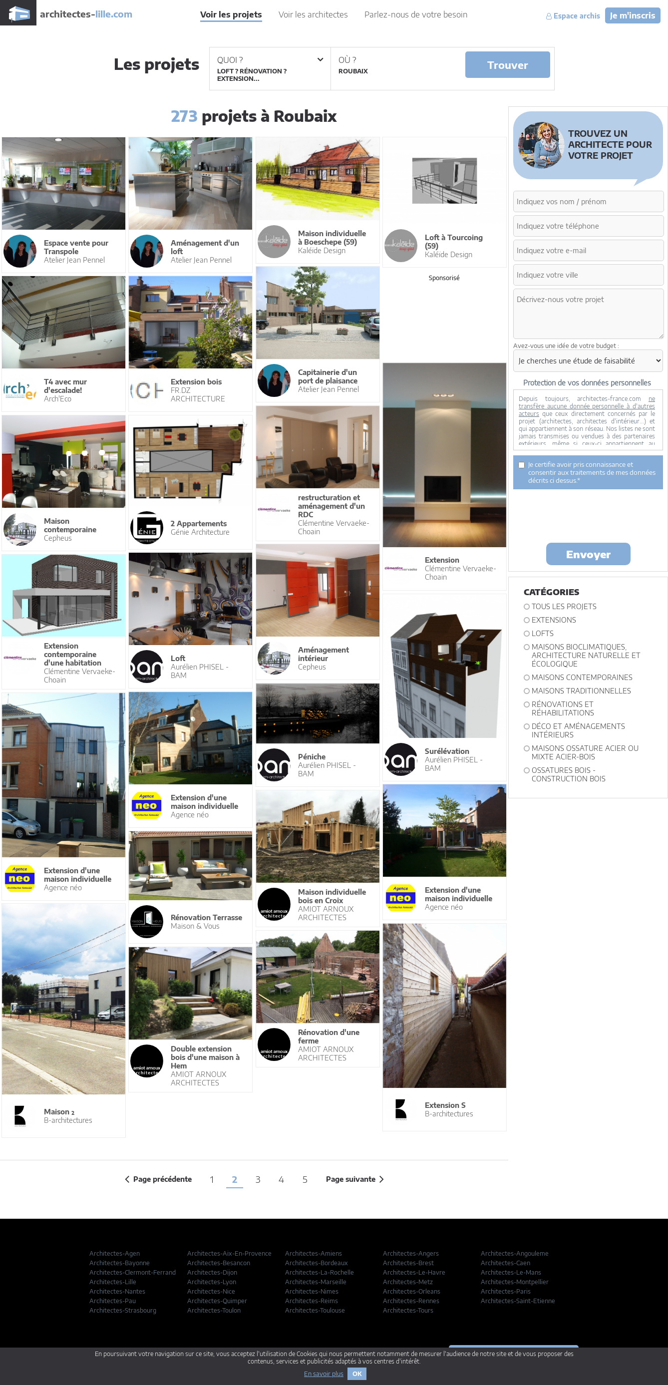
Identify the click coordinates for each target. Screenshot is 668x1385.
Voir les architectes (313, 14)
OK (356, 1374)
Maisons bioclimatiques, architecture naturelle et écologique (586, 655)
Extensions (554, 620)
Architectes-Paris (506, 1291)
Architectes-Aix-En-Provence (229, 1253)
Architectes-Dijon (212, 1272)
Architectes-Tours (408, 1310)
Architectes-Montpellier (515, 1282)
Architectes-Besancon (218, 1263)
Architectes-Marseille (315, 1282)
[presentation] (589, 515)
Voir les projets (231, 14)
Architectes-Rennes (411, 1301)
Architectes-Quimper (217, 1301)
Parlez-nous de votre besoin (416, 14)
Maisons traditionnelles (581, 691)
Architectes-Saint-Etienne (518, 1301)
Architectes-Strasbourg (122, 1310)
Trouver (507, 64)
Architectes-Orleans (411, 1291)
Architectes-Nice (211, 1291)
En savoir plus (323, 1374)
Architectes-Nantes (117, 1291)
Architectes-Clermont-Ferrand (132, 1272)
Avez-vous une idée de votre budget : (566, 345)
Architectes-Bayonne (119, 1263)
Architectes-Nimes (311, 1291)
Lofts (543, 633)
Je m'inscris (633, 15)
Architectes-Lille (112, 1282)
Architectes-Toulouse (315, 1310)
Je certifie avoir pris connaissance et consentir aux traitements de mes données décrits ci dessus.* (587, 472)
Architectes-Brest (408, 1263)
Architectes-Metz (408, 1282)
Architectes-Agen (114, 1253)
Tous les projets (564, 606)
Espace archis (573, 16)
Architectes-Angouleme (515, 1253)
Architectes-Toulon (214, 1310)
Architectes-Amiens (313, 1253)
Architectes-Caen (505, 1263)
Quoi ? (270, 60)
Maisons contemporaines (582, 677)
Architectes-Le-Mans (511, 1272)
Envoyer (588, 554)
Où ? (347, 60)
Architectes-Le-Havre (414, 1272)
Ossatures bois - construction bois (569, 774)
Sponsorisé (444, 278)
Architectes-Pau (112, 1301)
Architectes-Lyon (211, 1282)
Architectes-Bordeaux (316, 1263)
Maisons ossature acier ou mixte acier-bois (585, 752)
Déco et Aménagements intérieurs (578, 730)
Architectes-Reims (311, 1301)
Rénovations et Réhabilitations (563, 708)
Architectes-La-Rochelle (319, 1272)
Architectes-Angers (411, 1253)
